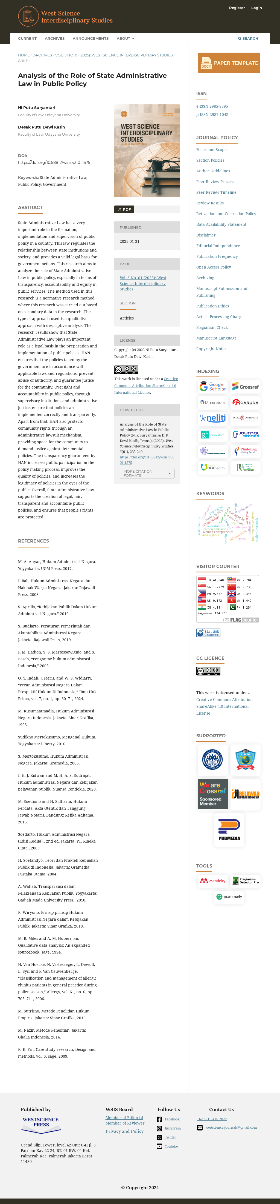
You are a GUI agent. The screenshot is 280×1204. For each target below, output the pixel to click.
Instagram (169, 1128)
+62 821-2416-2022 (212, 1119)
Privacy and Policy (125, 1131)
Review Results (210, 203)
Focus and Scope (211, 149)
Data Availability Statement (221, 224)
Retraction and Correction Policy (226, 213)
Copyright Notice (212, 348)
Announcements (91, 38)
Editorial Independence (218, 245)
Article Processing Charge (220, 316)
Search (248, 38)
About (124, 38)
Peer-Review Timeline (216, 192)
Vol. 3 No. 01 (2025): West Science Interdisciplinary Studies (114, 55)
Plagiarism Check (212, 327)
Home (24, 55)
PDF (126, 209)
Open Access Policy (213, 267)
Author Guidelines (213, 170)
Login (256, 7)
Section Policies (210, 160)
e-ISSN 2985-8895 (212, 106)
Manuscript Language (216, 338)
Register (237, 7)
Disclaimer (206, 235)
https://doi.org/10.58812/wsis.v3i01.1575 (54, 162)
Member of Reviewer (125, 1123)
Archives (55, 38)
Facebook (168, 1119)
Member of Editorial (124, 1117)
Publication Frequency (217, 256)
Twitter (166, 1137)
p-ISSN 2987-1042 (212, 114)
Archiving (205, 277)
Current (27, 38)
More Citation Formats (138, 473)
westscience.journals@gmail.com (227, 1128)
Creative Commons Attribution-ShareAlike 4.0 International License (146, 385)
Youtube (167, 1146)
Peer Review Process (215, 181)
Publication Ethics (212, 306)
